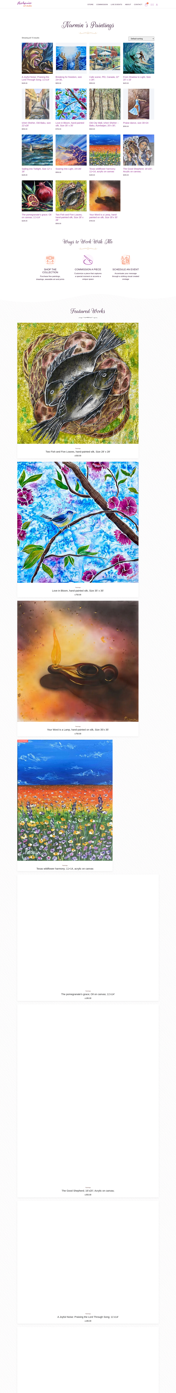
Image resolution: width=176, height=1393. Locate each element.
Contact (138, 4)
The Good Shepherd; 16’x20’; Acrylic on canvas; (88, 1190)
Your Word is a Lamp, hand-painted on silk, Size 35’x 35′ (78, 729)
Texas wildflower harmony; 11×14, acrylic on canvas (64, 868)
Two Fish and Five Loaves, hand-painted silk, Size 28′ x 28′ (78, 451)
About (128, 4)
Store (90, 4)
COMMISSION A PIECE (88, 269)
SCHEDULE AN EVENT (125, 269)
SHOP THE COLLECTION (50, 271)
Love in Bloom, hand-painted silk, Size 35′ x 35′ (78, 590)
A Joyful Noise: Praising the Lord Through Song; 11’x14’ (88, 1317)
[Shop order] (141, 39)
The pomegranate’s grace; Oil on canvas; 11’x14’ (88, 994)
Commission (102, 4)
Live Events (116, 4)
